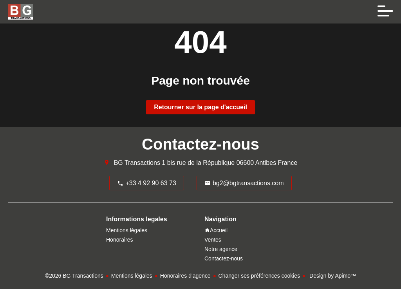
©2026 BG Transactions (74, 276)
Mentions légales (131, 276)
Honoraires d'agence (185, 276)
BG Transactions (137, 162)
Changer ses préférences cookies (259, 276)
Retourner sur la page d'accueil (200, 107)
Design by (332, 276)
